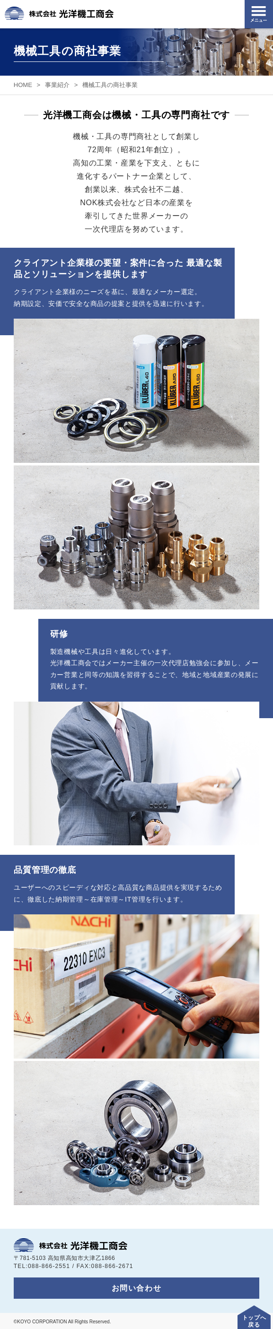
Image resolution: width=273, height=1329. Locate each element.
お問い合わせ (137, 1288)
